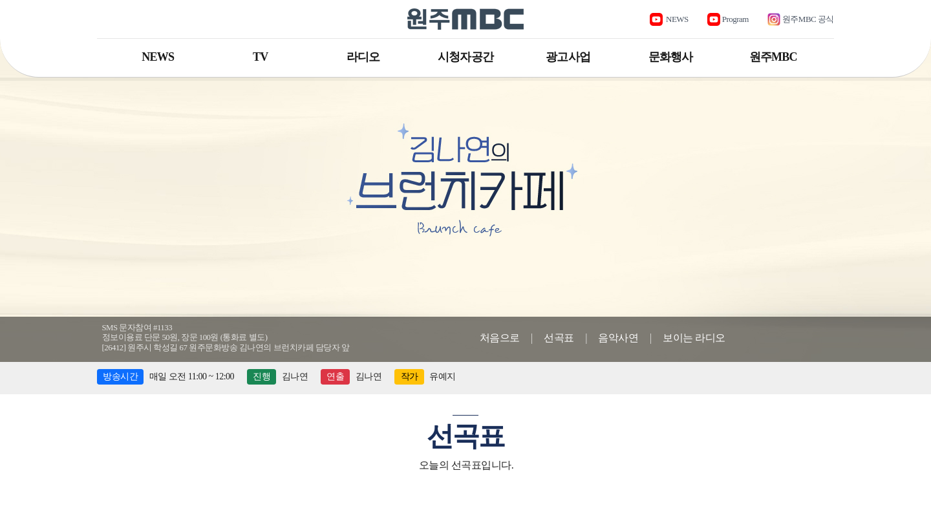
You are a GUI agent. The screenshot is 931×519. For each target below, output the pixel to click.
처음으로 (500, 337)
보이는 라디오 (694, 337)
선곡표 (559, 337)
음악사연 (618, 337)
